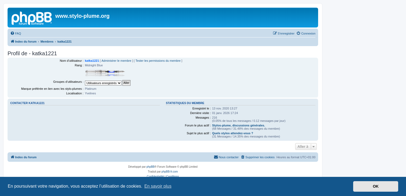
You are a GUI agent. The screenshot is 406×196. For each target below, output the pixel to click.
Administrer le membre (116, 60)
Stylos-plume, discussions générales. (238, 125)
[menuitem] (15, 33)
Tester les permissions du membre (158, 60)
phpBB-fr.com (169, 171)
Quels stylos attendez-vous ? (232, 133)
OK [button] (376, 186)
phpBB (150, 166)
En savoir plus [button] (157, 186)
